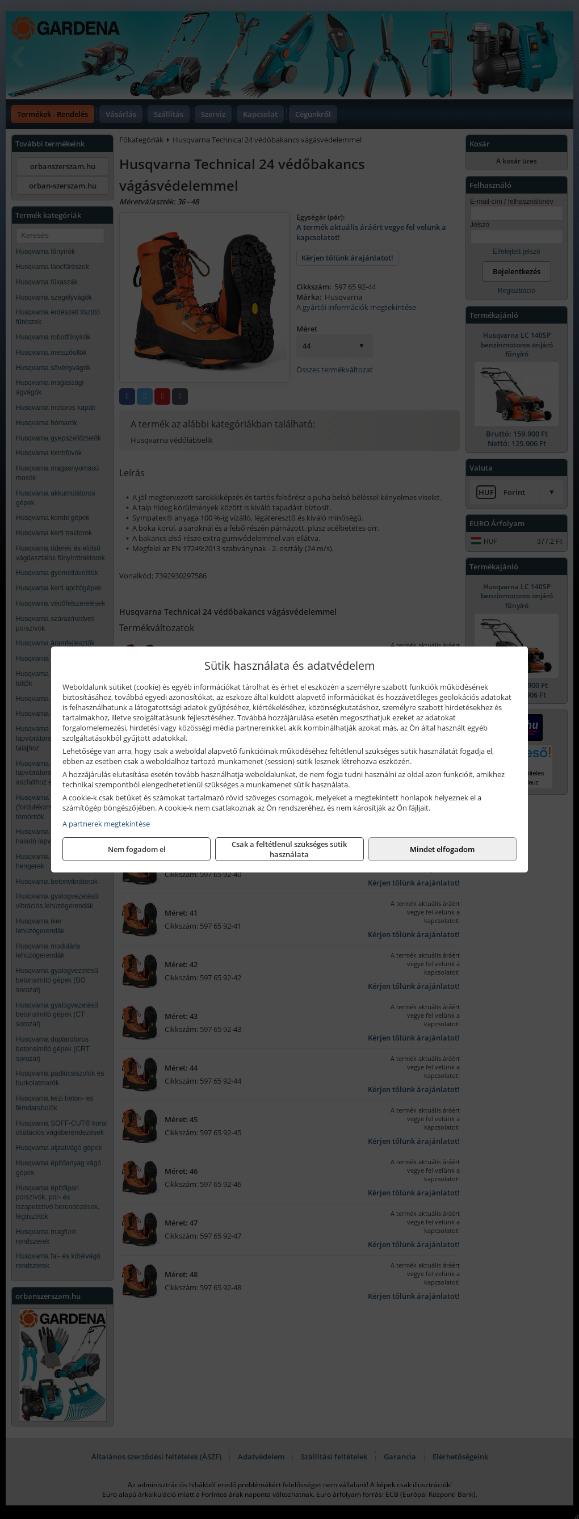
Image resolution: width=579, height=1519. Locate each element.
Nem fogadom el (137, 849)
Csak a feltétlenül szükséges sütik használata (289, 849)
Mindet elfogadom (442, 849)
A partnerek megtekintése (106, 824)
